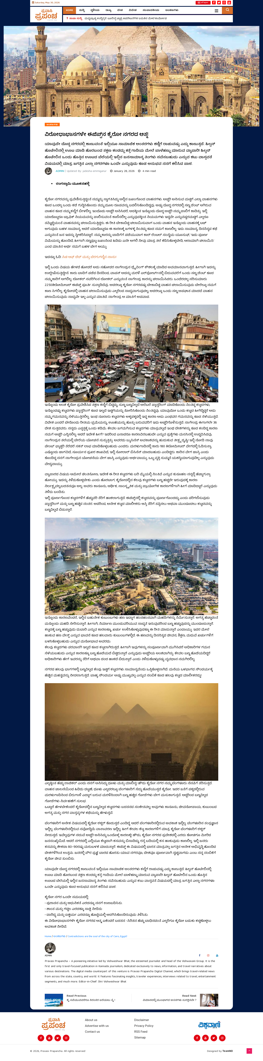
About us (91, 1020)
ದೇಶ (120, 10)
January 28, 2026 (122, 171)
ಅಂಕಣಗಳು (171, 10)
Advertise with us (97, 1026)
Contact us (92, 1031)
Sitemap (140, 1037)
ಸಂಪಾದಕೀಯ (151, 10)
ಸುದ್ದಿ (81, 10)
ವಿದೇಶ (133, 10)
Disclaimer (141, 1020)
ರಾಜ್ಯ (108, 10)
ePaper (203, 3)
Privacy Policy (143, 1026)
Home (69, 10)
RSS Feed (140, 1031)
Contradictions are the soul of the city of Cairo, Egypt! (97, 936)
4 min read (147, 171)
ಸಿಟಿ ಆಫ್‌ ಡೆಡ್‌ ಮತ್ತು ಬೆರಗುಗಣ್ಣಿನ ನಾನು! (89, 257)
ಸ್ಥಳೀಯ (95, 10)
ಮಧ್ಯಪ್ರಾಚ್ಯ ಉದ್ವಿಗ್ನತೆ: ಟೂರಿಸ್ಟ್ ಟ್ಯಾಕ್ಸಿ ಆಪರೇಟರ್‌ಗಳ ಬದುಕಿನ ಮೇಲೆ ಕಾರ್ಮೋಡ (125, 18)
